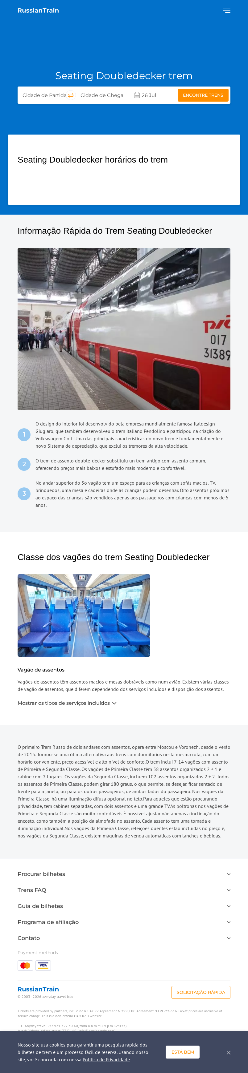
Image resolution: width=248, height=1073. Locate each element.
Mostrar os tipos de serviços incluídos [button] (67, 703)
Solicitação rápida (201, 992)
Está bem (183, 1052)
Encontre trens (203, 95)
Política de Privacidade (106, 1059)
